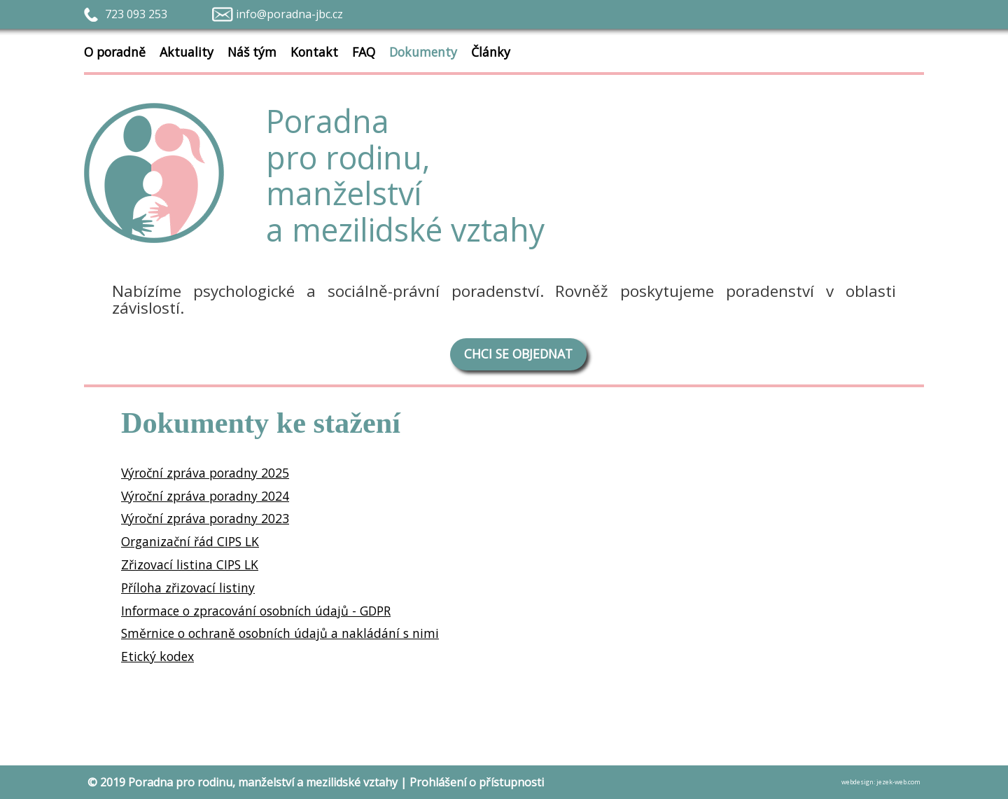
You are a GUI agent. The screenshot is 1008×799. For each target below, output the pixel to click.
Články (490, 51)
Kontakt (314, 51)
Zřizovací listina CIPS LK (189, 564)
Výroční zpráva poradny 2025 (205, 472)
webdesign (857, 781)
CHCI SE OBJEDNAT (518, 353)
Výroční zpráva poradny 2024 (205, 495)
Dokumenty (423, 51)
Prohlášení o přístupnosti (477, 782)
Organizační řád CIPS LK (190, 541)
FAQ (363, 51)
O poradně (122, 49)
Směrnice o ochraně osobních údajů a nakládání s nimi (280, 633)
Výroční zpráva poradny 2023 (205, 518)
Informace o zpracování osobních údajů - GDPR (256, 610)
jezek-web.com (898, 781)
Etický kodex (157, 656)
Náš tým (251, 51)
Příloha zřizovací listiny (188, 587)
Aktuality (187, 51)
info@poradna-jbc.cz (289, 14)
